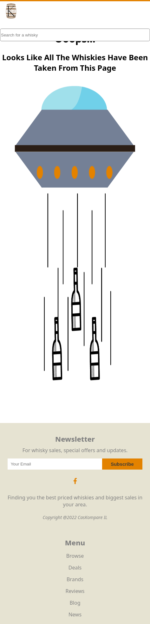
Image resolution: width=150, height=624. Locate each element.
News (75, 614)
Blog (74, 602)
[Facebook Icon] (75, 484)
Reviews (75, 591)
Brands (75, 579)
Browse (75, 555)
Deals (75, 567)
